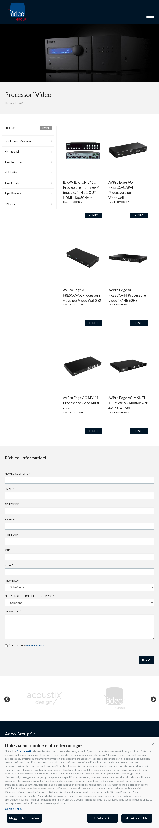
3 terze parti (24, 751)
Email (9, 488)
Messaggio (13, 611)
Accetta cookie (136, 818)
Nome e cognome (17, 473)
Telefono (12, 504)
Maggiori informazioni (24, 818)
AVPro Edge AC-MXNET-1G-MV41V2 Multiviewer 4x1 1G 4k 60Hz (128, 403)
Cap (7, 550)
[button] (153, 744)
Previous (6, 698)
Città (9, 565)
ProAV (19, 103)
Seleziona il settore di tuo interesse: (29, 596)
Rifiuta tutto (102, 818)
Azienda (10, 519)
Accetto (6, 645)
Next (152, 698)
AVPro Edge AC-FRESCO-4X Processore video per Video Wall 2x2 (82, 295)
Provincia (12, 580)
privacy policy (34, 645)
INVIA (146, 659)
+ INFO (93, 215)
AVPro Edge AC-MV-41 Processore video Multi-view (81, 403)
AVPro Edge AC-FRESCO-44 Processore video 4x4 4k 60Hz (127, 295)
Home (8, 103)
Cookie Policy (13, 808)
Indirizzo (11, 534)
